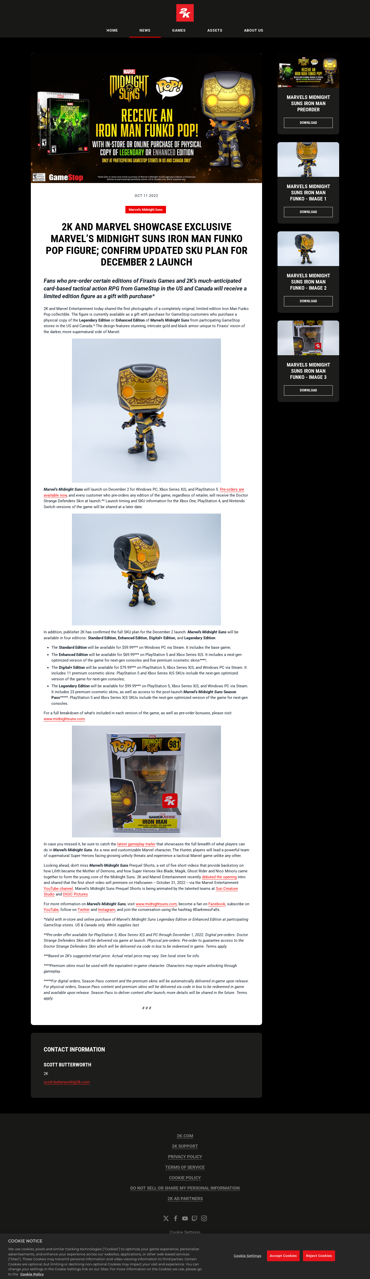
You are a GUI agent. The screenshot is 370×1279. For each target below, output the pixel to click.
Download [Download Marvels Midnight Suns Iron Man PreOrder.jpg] (308, 123)
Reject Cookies (319, 1261)
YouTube (51, 909)
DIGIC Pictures (75, 894)
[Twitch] (194, 1218)
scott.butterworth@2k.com (67, 1082)
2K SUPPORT (185, 1146)
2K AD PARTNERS (185, 1198)
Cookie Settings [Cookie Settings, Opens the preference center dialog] (247, 1261)
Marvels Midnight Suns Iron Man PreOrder (308, 103)
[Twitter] (166, 1218)
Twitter (84, 909)
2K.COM (185, 1136)
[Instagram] (204, 1218)
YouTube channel (58, 888)
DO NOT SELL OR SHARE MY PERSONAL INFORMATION (185, 1188)
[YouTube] (185, 1218)
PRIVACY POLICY (185, 1156)
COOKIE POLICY (185, 1177)
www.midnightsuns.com (64, 719)
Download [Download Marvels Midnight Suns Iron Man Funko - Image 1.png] (308, 212)
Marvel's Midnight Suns (146, 210)
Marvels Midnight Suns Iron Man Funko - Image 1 (308, 192)
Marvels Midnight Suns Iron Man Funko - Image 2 (308, 281)
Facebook (216, 904)
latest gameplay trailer (136, 844)
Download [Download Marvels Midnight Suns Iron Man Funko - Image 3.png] (308, 390)
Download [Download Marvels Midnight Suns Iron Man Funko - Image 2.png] (308, 301)
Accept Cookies (283, 1261)
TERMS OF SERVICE (185, 1167)
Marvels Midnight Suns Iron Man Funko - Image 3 (308, 371)
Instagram (106, 909)
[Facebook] (175, 1218)
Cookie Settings (185, 1232)
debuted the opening (219, 877)
